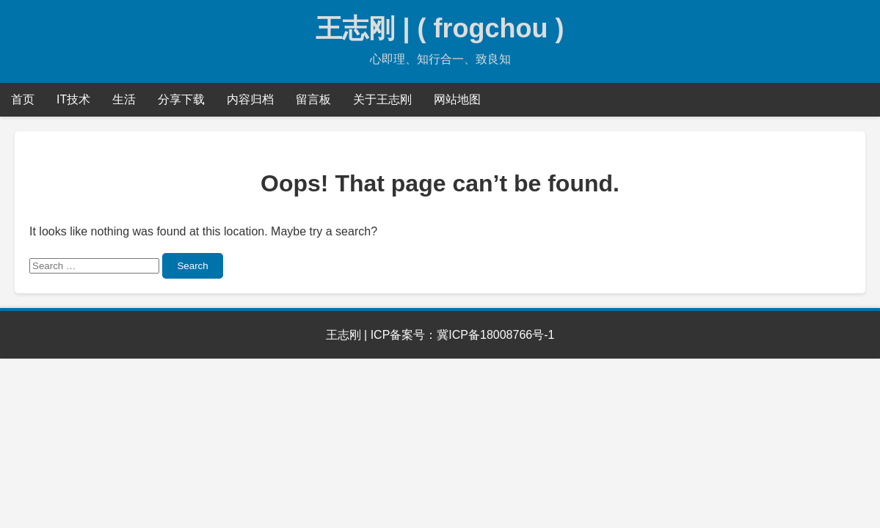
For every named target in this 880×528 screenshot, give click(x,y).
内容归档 (250, 99)
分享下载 (181, 99)
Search (192, 265)
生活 (124, 99)
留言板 (313, 99)
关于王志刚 (382, 99)
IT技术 (73, 99)
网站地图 (457, 99)
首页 (22, 99)
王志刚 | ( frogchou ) (440, 28)
